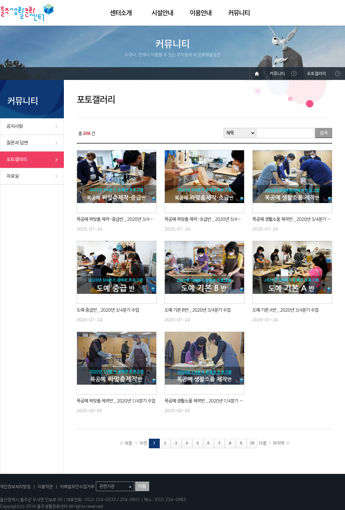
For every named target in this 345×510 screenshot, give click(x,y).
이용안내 (200, 12)
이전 (143, 443)
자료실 (12, 176)
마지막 (279, 443)
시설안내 (162, 12)
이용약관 (45, 486)
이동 (142, 486)
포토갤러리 (16, 159)
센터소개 (121, 12)
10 (252, 443)
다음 (263, 443)
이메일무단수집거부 (77, 486)
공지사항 (14, 126)
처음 (128, 443)
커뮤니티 (239, 12)
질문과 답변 (17, 142)
